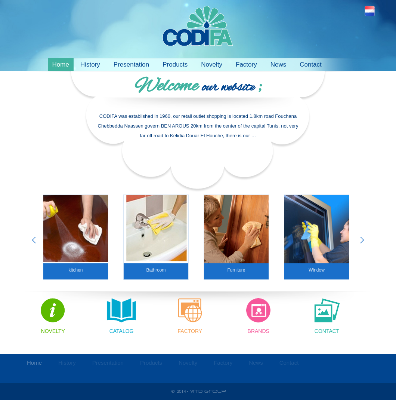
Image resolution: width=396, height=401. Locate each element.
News (278, 64)
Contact (311, 64)
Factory (246, 64)
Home (60, 64)
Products (175, 64)
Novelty (211, 64)
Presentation (131, 64)
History (90, 64)
